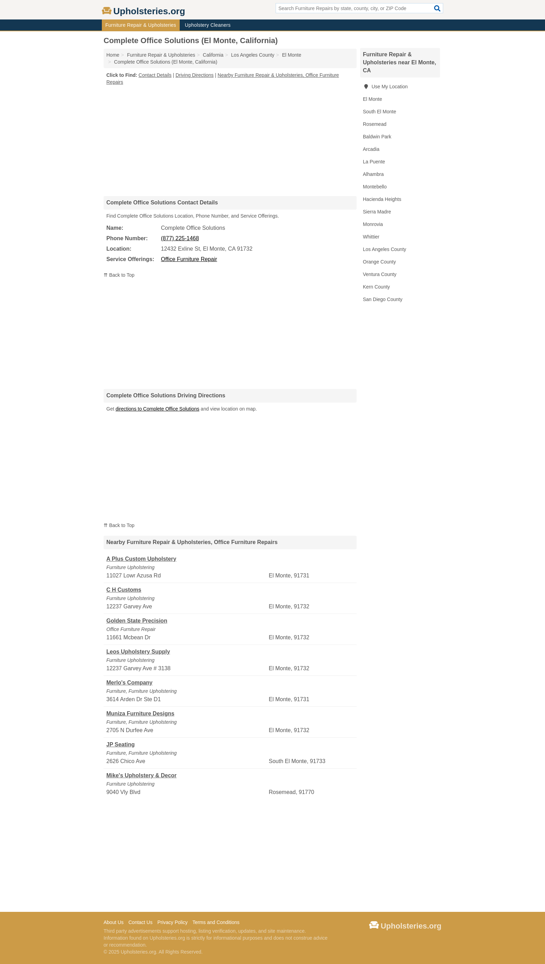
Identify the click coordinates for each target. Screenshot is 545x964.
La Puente (374, 161)
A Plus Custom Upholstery (141, 559)
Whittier (371, 237)
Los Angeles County (384, 249)
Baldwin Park (377, 136)
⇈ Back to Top (119, 275)
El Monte (372, 99)
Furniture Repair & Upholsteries (140, 25)
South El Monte (379, 111)
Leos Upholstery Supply (138, 652)
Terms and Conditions (216, 922)
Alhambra (373, 174)
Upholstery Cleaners (208, 25)
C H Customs (123, 590)
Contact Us (140, 922)
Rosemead (375, 124)
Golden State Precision (136, 621)
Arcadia (371, 149)
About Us (114, 922)
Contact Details (155, 75)
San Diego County (382, 299)
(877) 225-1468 (180, 238)
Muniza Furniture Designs (140, 713)
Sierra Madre (377, 211)
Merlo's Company (129, 683)
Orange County (379, 262)
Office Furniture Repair (189, 259)
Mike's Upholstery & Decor (141, 775)
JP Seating (120, 744)
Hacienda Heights (382, 199)
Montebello (375, 186)
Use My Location (385, 86)
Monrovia (373, 224)
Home (112, 55)
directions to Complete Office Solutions (157, 409)
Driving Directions (195, 75)
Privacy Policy (172, 922)
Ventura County (380, 274)
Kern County (376, 287)
